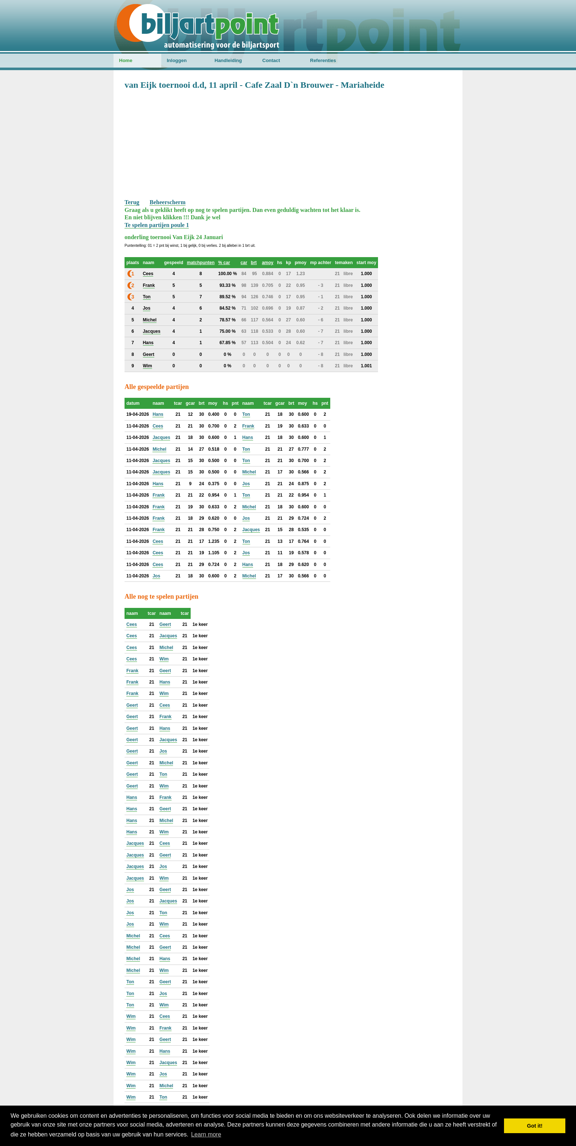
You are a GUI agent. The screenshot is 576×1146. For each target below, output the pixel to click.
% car (224, 262)
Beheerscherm (168, 202)
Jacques (161, 437)
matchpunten (201, 262)
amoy (267, 262)
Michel (159, 449)
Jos (246, 483)
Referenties (323, 60)
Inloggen (177, 60)
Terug (132, 202)
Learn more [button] (206, 1134)
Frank (248, 426)
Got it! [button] (535, 1126)
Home (125, 60)
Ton (246, 414)
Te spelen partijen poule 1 (157, 225)
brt (254, 262)
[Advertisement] (288, 143)
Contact (271, 60)
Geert (165, 624)
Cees (157, 426)
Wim (164, 659)
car (244, 262)
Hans (157, 414)
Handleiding (228, 60)
